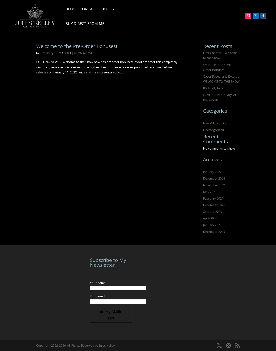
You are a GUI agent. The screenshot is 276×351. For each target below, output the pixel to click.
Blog (70, 9)
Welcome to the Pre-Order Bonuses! (76, 46)
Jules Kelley (46, 53)
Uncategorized (83, 53)
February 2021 (213, 198)
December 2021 (214, 178)
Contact (88, 9)
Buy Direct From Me (84, 23)
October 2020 (212, 212)
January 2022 (212, 172)
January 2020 (212, 225)
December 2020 (214, 205)
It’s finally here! (213, 88)
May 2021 (210, 192)
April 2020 (210, 218)
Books (107, 9)
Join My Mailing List (111, 315)
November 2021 (214, 185)
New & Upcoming (215, 123)
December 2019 (214, 232)
